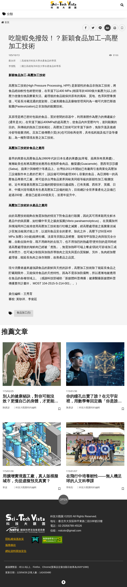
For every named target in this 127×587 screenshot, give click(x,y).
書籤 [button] (122, 27)
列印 (114, 27)
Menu (5, 5)
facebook (86, 27)
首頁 (5, 22)
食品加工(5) (24, 312)
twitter (93, 27)
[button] (122, 5)
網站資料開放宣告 (15, 551)
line (99, 27)
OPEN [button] (63, 499)
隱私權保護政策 (14, 539)
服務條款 (10, 545)
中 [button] (107, 27)
